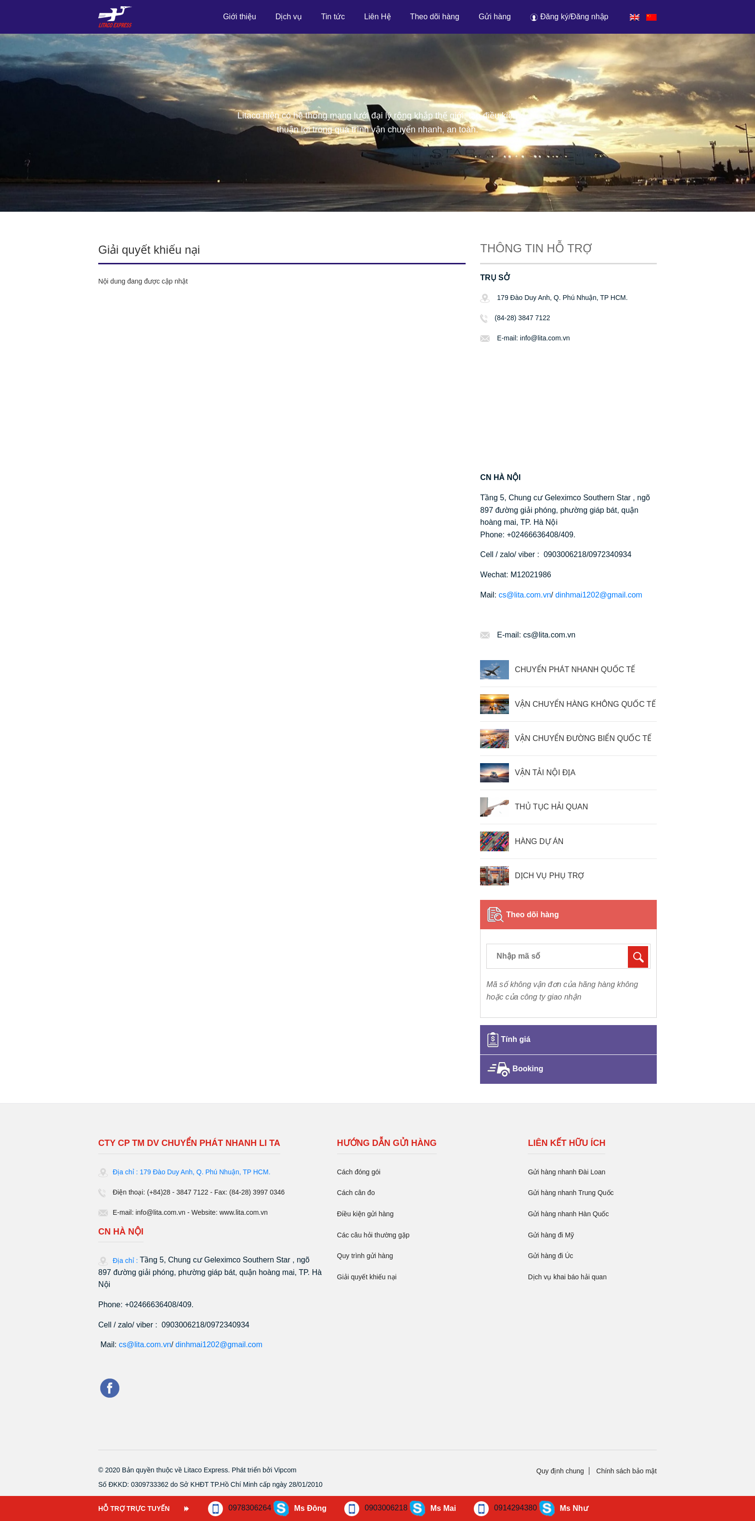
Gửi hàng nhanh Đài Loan (566, 1172)
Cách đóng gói (358, 1172)
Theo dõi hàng (434, 17)
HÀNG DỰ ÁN (539, 841)
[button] (570, 16)
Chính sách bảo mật (626, 1471)
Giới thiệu (239, 17)
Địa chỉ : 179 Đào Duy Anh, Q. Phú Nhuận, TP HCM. (192, 1172)
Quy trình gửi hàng (365, 1256)
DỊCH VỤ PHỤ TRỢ (549, 875)
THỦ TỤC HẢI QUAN (551, 807)
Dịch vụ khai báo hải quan (567, 1277)
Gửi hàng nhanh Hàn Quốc (568, 1214)
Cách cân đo (356, 1192)
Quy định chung (560, 1471)
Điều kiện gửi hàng (365, 1214)
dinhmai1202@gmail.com (598, 595)
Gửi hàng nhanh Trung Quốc (570, 1192)
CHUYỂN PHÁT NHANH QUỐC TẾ (575, 669)
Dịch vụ (288, 17)
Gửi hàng (495, 17)
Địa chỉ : (126, 1260)
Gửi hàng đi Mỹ (550, 1235)
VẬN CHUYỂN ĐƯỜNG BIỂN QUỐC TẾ (583, 738)
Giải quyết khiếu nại (367, 1277)
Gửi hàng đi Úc (550, 1256)
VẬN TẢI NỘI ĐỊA (545, 772)
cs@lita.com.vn (525, 595)
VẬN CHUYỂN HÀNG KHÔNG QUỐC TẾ (585, 704)
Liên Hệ (377, 17)
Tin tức (333, 17)
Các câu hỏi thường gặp (373, 1235)
